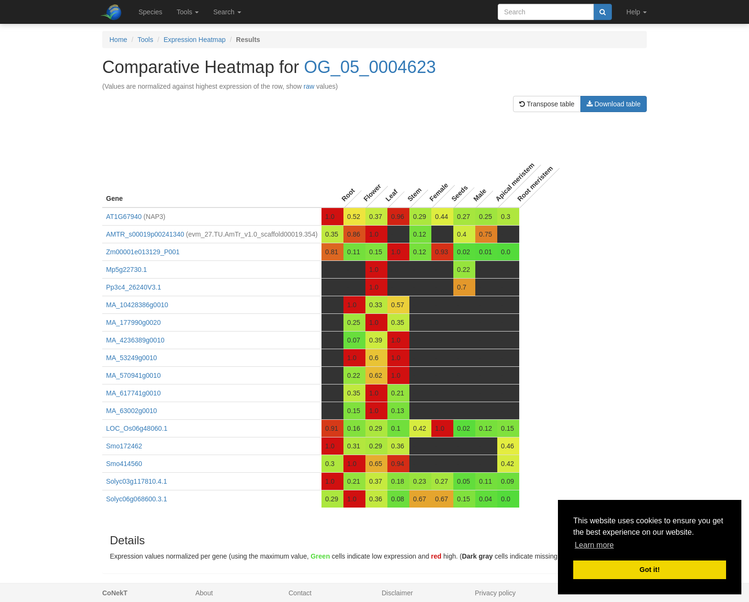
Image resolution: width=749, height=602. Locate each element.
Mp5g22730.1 (126, 269)
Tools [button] (188, 12)
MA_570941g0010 (133, 375)
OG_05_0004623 (370, 67)
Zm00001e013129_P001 (143, 252)
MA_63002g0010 (131, 411)
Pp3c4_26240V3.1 (133, 287)
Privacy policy (495, 593)
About (204, 593)
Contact (300, 593)
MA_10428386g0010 (137, 305)
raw (309, 86)
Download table (614, 104)
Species (150, 12)
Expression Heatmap (194, 39)
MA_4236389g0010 (135, 340)
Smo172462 (124, 446)
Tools (145, 39)
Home (118, 39)
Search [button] (227, 12)
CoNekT (115, 593)
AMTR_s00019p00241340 (145, 234)
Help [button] (636, 12)
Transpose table (547, 104)
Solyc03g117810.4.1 (136, 481)
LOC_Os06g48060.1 (136, 428)
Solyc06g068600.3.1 (136, 499)
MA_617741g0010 (133, 393)
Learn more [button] (594, 545)
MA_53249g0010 (131, 358)
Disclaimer (397, 593)
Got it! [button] (650, 569)
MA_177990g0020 (133, 322)
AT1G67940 (123, 216)
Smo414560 (124, 463)
